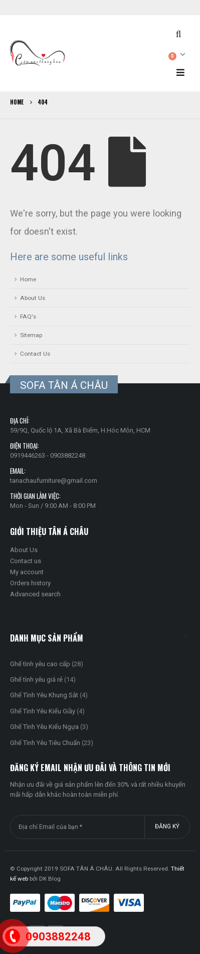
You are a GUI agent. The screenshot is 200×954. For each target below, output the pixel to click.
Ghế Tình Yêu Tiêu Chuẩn (45, 743)
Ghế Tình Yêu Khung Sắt (44, 695)
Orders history (30, 583)
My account (27, 572)
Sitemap (31, 335)
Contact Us (35, 353)
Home (28, 279)
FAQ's (28, 316)
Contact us (25, 561)
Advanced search (35, 594)
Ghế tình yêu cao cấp (40, 664)
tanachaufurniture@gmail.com (53, 480)
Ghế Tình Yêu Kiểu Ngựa (44, 726)
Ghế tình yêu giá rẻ (36, 679)
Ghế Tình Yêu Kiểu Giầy (42, 711)
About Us (32, 297)
